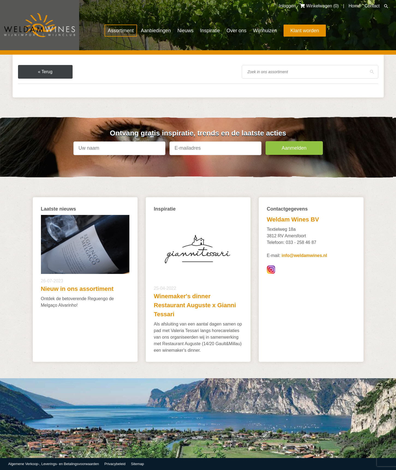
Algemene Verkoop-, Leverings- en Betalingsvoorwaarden (53, 464)
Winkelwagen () (319, 6)
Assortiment (121, 30)
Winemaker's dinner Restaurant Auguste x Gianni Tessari (195, 305)
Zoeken (386, 6)
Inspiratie (210, 30)
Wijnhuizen (265, 30)
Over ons (236, 30)
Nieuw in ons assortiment (77, 288)
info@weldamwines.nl (304, 255)
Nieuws (185, 30)
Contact (372, 6)
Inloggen (287, 6)
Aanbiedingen (156, 30)
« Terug (45, 71)
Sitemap (137, 464)
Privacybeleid (114, 464)
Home (354, 6)
